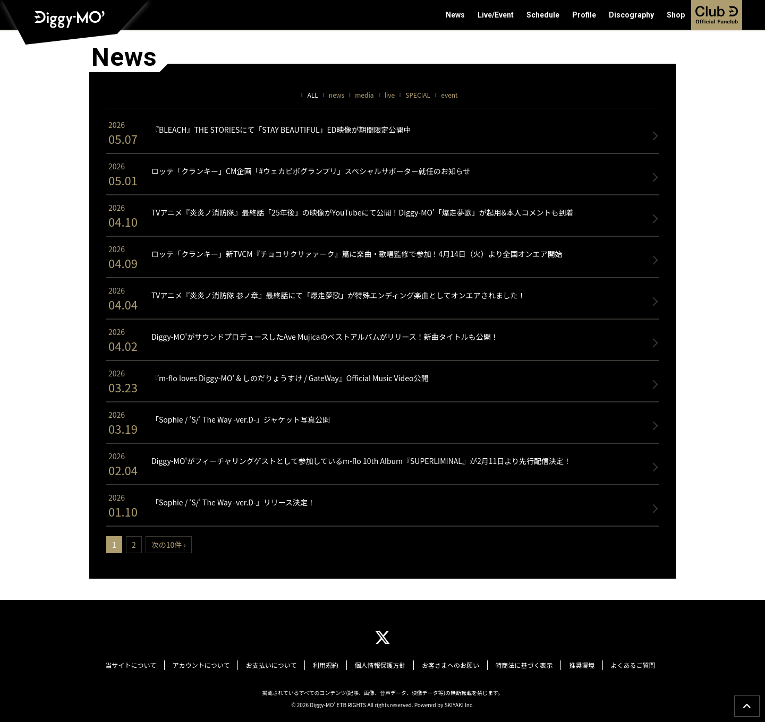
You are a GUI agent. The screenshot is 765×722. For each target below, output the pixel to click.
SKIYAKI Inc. (459, 703)
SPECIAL (417, 94)
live (390, 94)
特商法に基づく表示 (518, 664)
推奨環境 (573, 664)
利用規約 (328, 664)
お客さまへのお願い (447, 664)
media (364, 94)
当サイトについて (142, 664)
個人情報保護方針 (379, 664)
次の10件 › (168, 544)
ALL (312, 94)
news (336, 94)
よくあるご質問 (621, 664)
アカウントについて (210, 664)
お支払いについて (277, 664)
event (449, 94)
